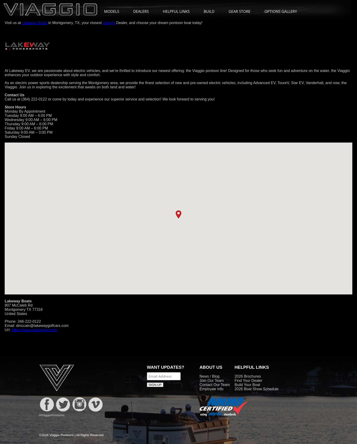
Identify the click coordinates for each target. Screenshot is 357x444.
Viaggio (109, 23)
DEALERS (141, 11)
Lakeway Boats (34, 23)
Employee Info (211, 389)
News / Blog (209, 376)
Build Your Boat (247, 385)
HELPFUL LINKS (178, 11)
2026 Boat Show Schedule (256, 389)
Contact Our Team (215, 385)
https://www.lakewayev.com (34, 330)
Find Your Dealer (248, 381)
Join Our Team (212, 381)
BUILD (209, 11)
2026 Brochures (247, 376)
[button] (178, 214)
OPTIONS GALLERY (280, 11)
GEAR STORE (239, 11)
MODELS (113, 11)
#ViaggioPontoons (52, 415)
